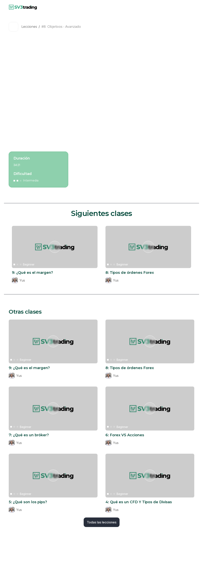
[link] (23, 7)
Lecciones (29, 27)
